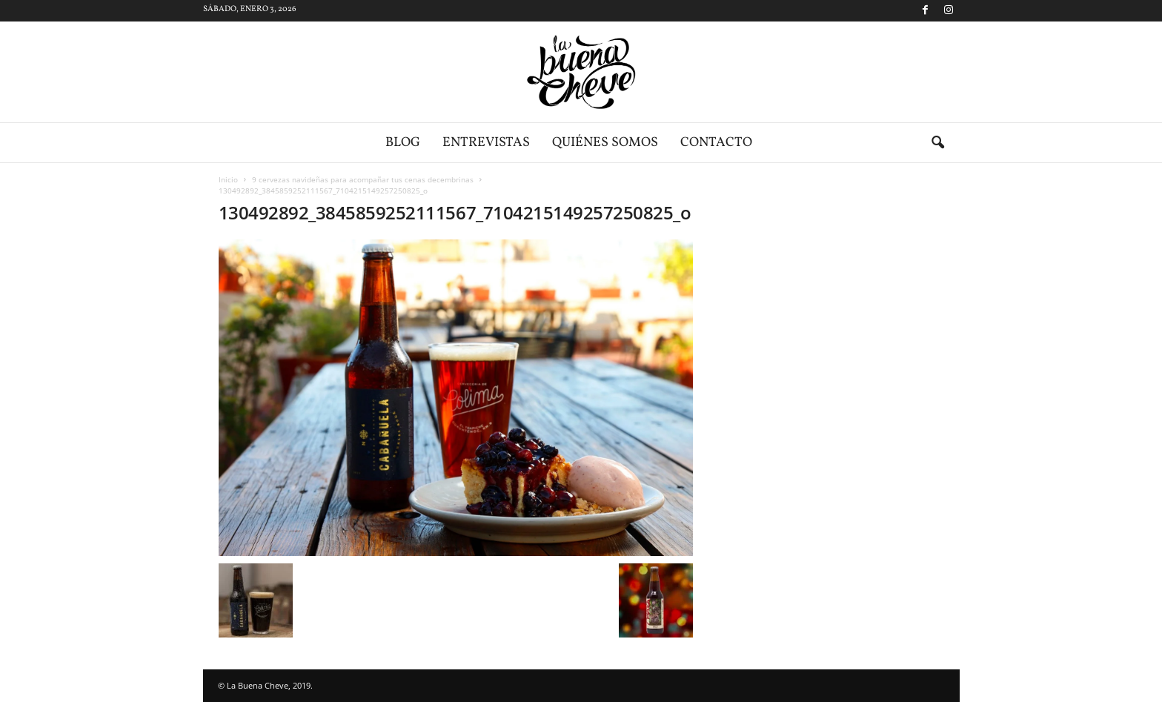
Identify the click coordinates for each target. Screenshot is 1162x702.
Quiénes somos (605, 142)
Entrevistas (486, 142)
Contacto (716, 142)
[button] (937, 143)
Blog (402, 142)
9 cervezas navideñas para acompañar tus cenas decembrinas (363, 179)
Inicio (228, 179)
